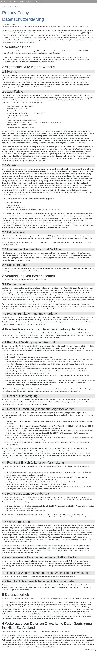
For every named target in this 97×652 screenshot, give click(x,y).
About (22, 1)
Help (15, 1)
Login (9, 1)
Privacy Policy (14, 7)
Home (3, 1)
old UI (93, 650)
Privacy (29, 1)
